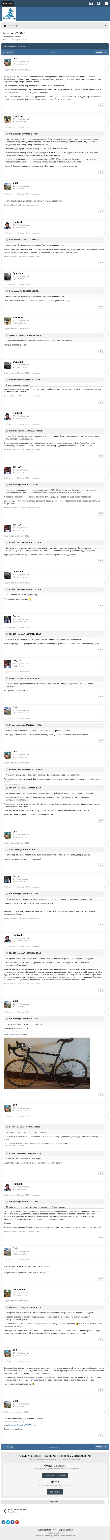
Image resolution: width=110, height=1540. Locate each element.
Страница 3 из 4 (55, 52)
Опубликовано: (17, 70)
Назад (9, 52)
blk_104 (17, 467)
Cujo (15, 183)
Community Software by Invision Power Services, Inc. (55, 1536)
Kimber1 (17, 222)
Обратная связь (66, 1530)
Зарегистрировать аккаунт (55, 1476)
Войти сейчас (55, 1492)
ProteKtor (18, 116)
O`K (9, 39)
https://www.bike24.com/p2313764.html (20, 1425)
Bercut (16, 616)
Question (18, 273)
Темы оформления (46, 1530)
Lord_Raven (19, 1289)
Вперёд (99, 52)
